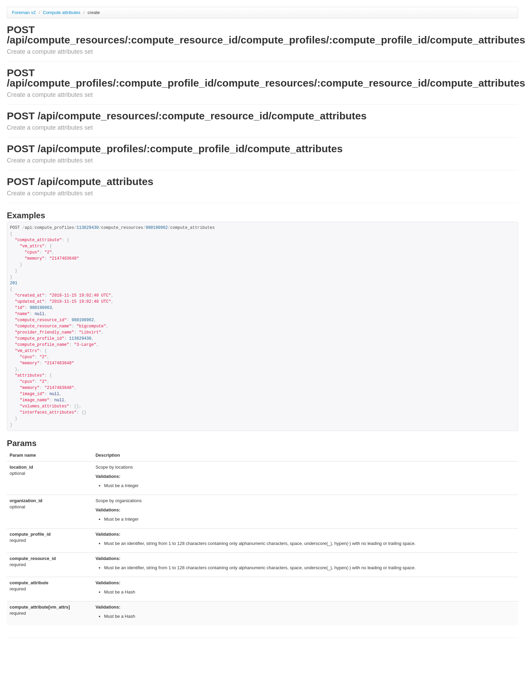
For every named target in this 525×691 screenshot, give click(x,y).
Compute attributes (62, 12)
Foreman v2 (24, 12)
